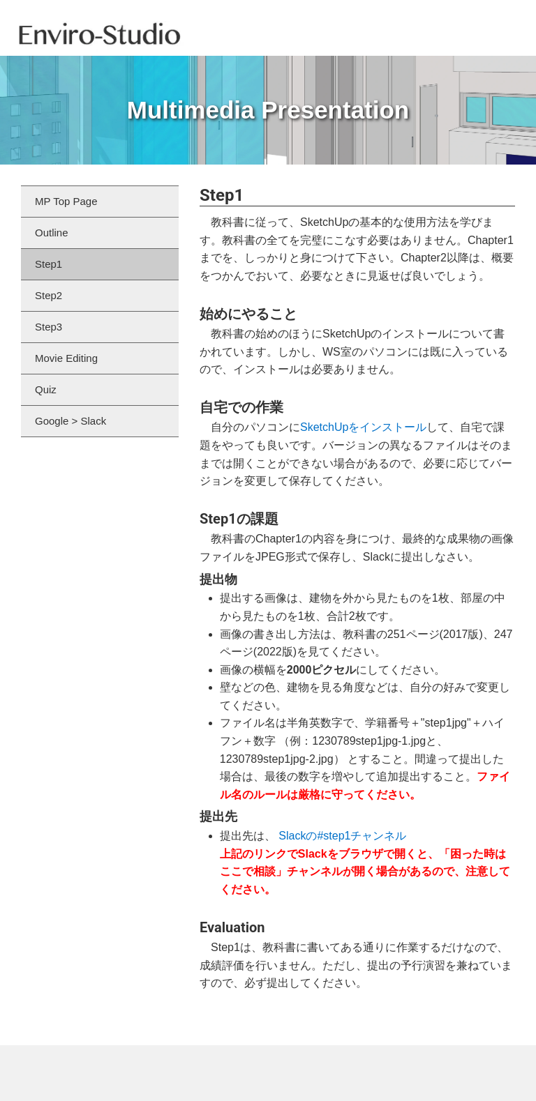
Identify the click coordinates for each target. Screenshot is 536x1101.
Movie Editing (66, 358)
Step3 (48, 327)
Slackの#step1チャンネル (342, 836)
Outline (51, 232)
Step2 (48, 295)
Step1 (48, 264)
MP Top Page (66, 201)
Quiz (46, 389)
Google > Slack (70, 421)
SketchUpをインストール (363, 427)
